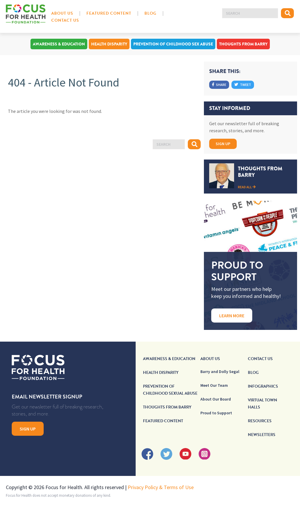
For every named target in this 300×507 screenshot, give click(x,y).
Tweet (242, 84)
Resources (260, 421)
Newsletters (261, 435)
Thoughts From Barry (243, 44)
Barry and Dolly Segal (219, 371)
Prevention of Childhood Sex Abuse (173, 44)
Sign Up (223, 143)
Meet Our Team (214, 385)
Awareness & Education (59, 44)
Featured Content (108, 13)
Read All (247, 187)
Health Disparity (109, 44)
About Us (62, 13)
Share (219, 84)
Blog (150, 13)
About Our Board (215, 399)
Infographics (263, 386)
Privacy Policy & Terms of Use (161, 487)
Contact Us (65, 20)
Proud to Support (216, 413)
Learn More (231, 315)
